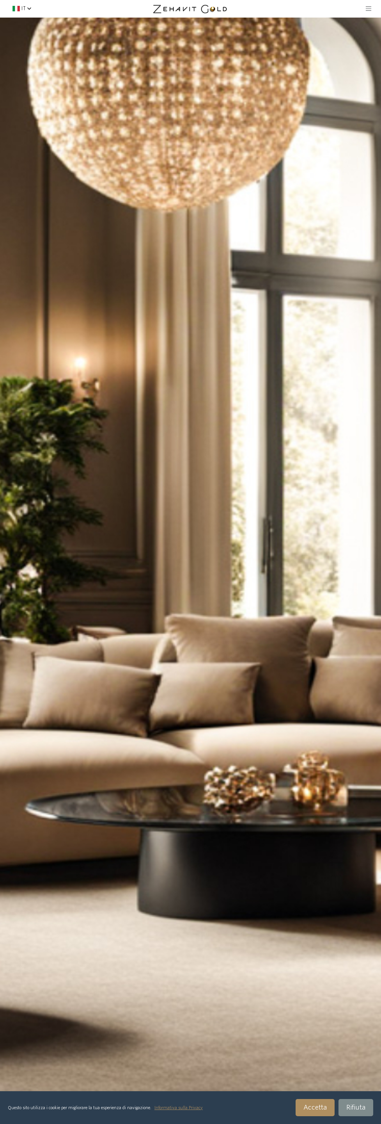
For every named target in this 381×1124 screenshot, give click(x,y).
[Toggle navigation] (368, 8)
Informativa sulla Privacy (178, 1107)
